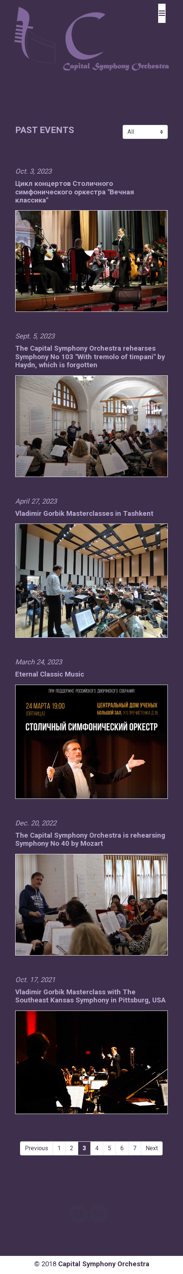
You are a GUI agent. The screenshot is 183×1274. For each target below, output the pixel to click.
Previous (36, 1148)
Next (152, 1148)
